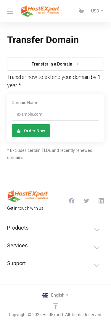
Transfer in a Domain (55, 64)
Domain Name (25, 102)
